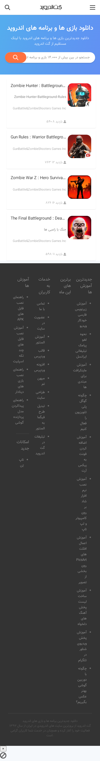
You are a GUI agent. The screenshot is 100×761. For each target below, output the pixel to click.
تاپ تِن (21, 462)
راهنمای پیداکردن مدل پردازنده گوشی (18, 411)
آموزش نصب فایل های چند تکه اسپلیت (18, 344)
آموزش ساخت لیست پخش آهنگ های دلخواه (82, 607)
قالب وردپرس (39, 353)
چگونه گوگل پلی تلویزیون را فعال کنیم (81, 412)
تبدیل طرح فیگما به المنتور (40, 417)
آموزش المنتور (40, 339)
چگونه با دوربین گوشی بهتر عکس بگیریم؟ (81, 685)
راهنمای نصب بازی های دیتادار (18, 381)
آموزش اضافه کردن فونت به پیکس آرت (82, 454)
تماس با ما (41, 306)
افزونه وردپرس (39, 367)
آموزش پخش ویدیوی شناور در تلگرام (82, 646)
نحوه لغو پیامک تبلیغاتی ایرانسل (81, 345)
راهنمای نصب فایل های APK (18, 308)
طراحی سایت (40, 395)
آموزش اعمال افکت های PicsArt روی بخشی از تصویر (81, 560)
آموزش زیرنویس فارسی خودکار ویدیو (81, 315)
